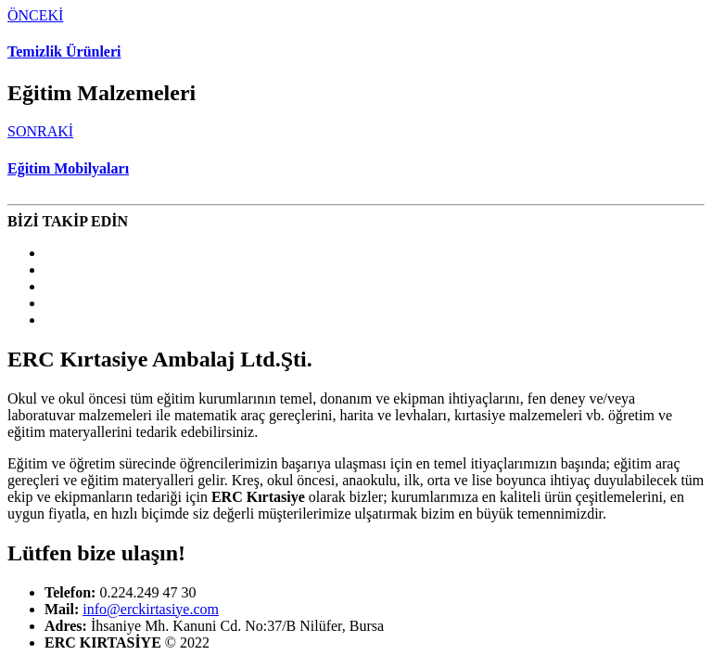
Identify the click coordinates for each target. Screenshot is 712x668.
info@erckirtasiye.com (151, 609)
